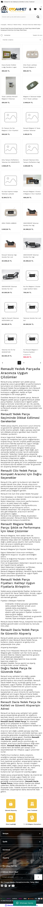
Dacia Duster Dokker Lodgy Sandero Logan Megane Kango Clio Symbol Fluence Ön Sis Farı (10, 66)
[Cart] (40, 9)
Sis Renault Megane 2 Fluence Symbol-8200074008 (30, 351)
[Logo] (14, 9)
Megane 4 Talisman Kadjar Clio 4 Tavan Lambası (32, 98)
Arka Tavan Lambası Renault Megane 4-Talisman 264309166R (30, 66)
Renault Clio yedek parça (20, 397)
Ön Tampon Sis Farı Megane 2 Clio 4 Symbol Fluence (10, 129)
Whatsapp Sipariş (24, 903)
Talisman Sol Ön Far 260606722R (8, 351)
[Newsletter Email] (21, 877)
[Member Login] (30, 9)
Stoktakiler (7, 35)
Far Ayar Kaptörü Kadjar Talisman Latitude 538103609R (10, 193)
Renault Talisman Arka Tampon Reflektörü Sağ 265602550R (31, 161)
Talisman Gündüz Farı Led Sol (32, 319)
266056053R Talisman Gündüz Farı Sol (9, 288)
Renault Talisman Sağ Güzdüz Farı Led (9, 256)
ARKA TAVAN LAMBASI (9, 223)
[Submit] (38, 877)
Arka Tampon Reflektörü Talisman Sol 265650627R (10, 161)
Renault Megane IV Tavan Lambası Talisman (31, 129)
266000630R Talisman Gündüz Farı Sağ (31, 256)
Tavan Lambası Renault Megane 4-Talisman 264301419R (9, 98)
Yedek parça (6, 591)
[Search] (21, 17)
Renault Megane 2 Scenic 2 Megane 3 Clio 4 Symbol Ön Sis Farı (32, 193)
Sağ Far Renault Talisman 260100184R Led (10, 319)
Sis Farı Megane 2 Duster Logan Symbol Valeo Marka (31, 288)
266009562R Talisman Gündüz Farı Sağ (31, 224)
